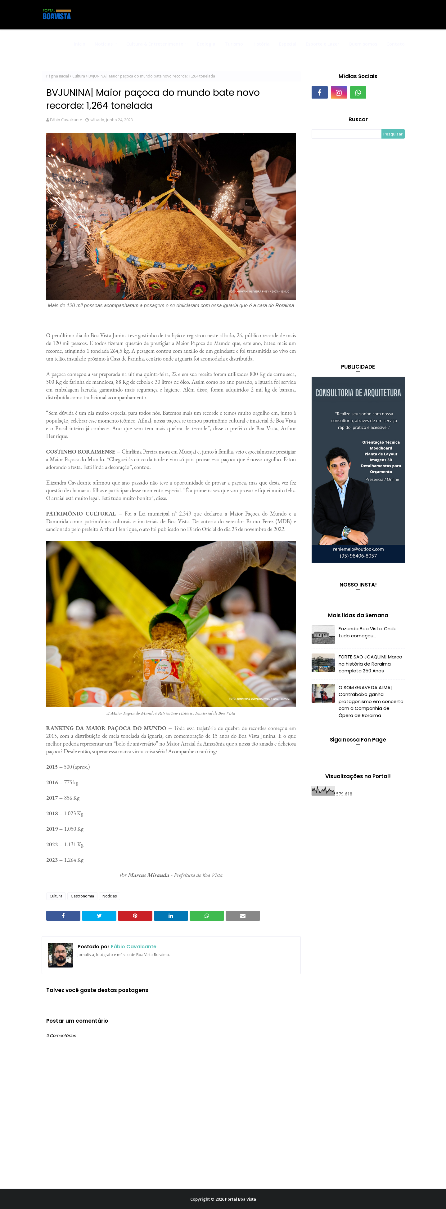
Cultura (78, 76)
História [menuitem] (261, 44)
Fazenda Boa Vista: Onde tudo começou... (368, 632)
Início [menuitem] (79, 44)
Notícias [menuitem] (104, 44)
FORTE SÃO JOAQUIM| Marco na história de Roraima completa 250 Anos (370, 663)
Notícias (109, 896)
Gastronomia (82, 896)
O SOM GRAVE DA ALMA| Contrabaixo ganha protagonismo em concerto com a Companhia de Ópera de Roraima (371, 701)
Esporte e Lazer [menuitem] (322, 44)
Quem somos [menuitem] (363, 44)
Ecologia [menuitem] (206, 44)
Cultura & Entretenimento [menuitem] (154, 44)
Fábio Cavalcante (66, 119)
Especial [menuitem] (287, 44)
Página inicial (57, 76)
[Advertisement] (358, 252)
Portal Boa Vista (240, 1199)
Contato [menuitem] (395, 44)
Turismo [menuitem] (234, 44)
